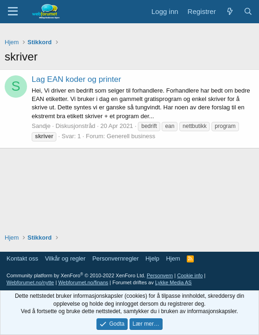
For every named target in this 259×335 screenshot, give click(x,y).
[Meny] (13, 11)
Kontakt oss (22, 258)
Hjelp (152, 258)
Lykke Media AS (173, 282)
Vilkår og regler (65, 258)
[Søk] (248, 11)
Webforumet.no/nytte (30, 282)
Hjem (173, 258)
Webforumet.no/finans (83, 282)
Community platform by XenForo (76, 275)
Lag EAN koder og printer (76, 79)
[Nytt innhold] (229, 11)
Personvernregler (115, 258)
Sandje (41, 125)
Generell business (131, 136)
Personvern (160, 275)
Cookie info (190, 275)
